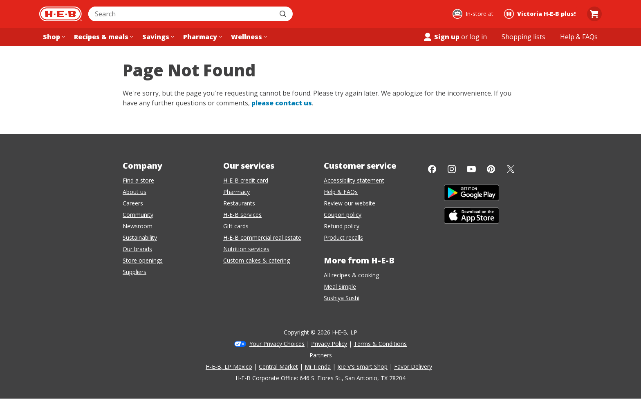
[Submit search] (284, 14)
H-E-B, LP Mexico (229, 366)
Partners (320, 355)
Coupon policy (342, 214)
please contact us (281, 102)
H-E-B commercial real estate (262, 237)
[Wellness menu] (248, 37)
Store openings (143, 260)
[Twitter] (511, 169)
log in (478, 36)
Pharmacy (236, 192)
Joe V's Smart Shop (362, 366)
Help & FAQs (341, 192)
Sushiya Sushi (341, 298)
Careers (133, 203)
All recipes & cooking (351, 275)
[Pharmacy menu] (201, 37)
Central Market (278, 366)
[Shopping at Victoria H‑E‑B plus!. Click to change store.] (541, 14)
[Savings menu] (157, 37)
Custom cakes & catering (256, 260)
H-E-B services (242, 214)
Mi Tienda (318, 366)
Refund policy (341, 226)
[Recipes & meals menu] (102, 37)
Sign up (441, 37)
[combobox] (181, 14)
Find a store (138, 180)
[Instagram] (452, 169)
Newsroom (137, 226)
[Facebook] (432, 169)
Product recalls (343, 237)
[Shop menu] (53, 37)
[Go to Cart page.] (594, 14)
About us (134, 192)
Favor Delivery (413, 366)
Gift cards (236, 226)
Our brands (137, 249)
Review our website (349, 203)
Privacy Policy (329, 344)
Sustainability (140, 237)
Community (138, 214)
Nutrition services (246, 249)
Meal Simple (340, 286)
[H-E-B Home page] (60, 14)
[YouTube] (471, 169)
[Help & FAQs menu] (579, 37)
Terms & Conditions (380, 344)
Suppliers (134, 272)
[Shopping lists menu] (523, 37)
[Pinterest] (491, 169)
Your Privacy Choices (277, 344)
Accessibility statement (354, 180)
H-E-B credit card (245, 180)
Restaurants (239, 203)
